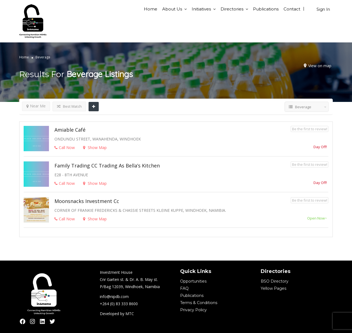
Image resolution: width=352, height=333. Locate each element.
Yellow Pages (273, 288)
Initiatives (201, 9)
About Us (172, 9)
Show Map (95, 147)
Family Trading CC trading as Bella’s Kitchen (107, 165)
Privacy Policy (193, 309)
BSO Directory (274, 281)
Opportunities (193, 281)
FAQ (184, 288)
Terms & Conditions (198, 302)
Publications (266, 9)
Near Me (36, 106)
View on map (319, 65)
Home (150, 9)
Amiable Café (70, 129)
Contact (292, 9)
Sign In (323, 9)
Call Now (64, 147)
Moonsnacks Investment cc (86, 201)
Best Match (69, 106)
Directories (232, 9)
